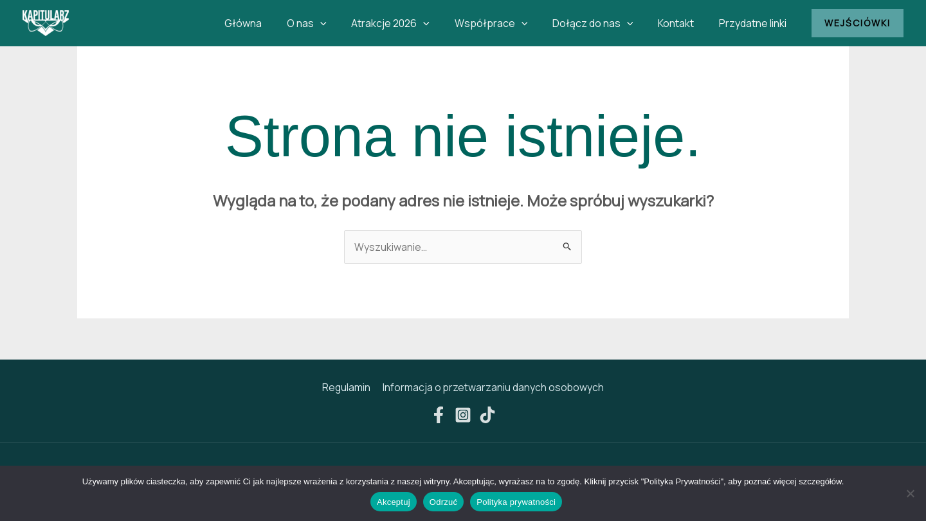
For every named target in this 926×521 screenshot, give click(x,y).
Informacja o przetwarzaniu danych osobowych (492, 388)
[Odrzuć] (909, 493)
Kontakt (682, 23)
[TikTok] (487, 415)
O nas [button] (330, 23)
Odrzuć (443, 502)
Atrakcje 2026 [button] (409, 23)
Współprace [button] (506, 23)
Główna (271, 23)
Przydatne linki (754, 23)
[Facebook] (438, 415)
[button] (344, 23)
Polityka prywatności (516, 502)
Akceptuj (393, 502)
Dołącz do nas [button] (603, 23)
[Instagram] (463, 415)
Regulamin (346, 388)
